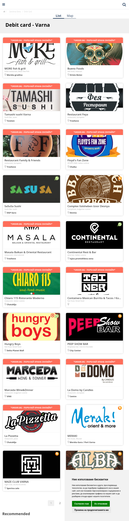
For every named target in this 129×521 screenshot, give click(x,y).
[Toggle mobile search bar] (124, 4)
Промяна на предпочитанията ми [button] (91, 510)
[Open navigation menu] (3, 4)
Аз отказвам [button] (100, 503)
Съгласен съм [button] (81, 503)
